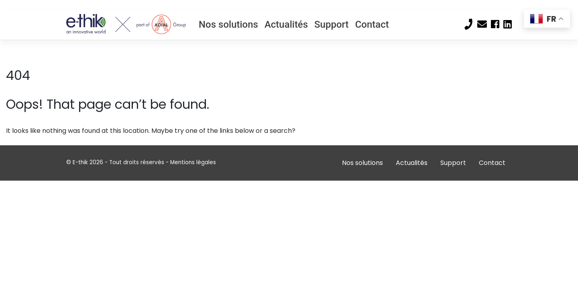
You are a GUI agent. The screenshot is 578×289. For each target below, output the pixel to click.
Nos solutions (228, 24)
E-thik (80, 162)
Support (331, 24)
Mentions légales (193, 162)
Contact (372, 24)
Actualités (286, 24)
